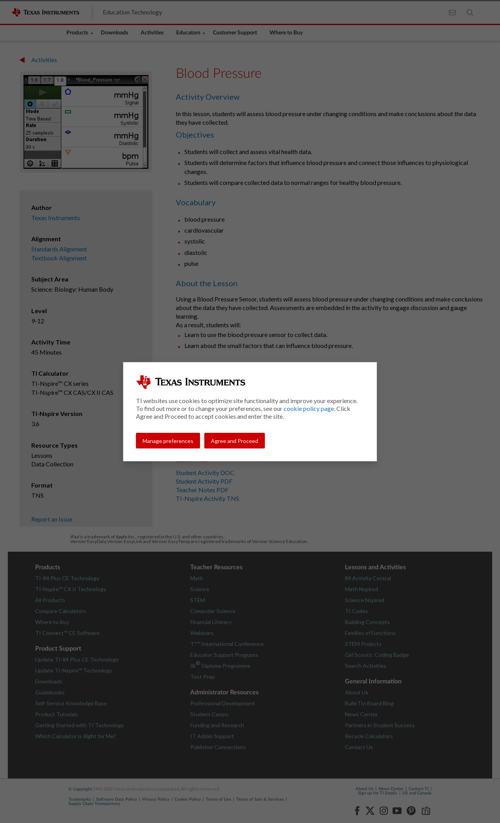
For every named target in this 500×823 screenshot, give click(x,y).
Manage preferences (168, 440)
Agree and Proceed (234, 440)
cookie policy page (309, 408)
